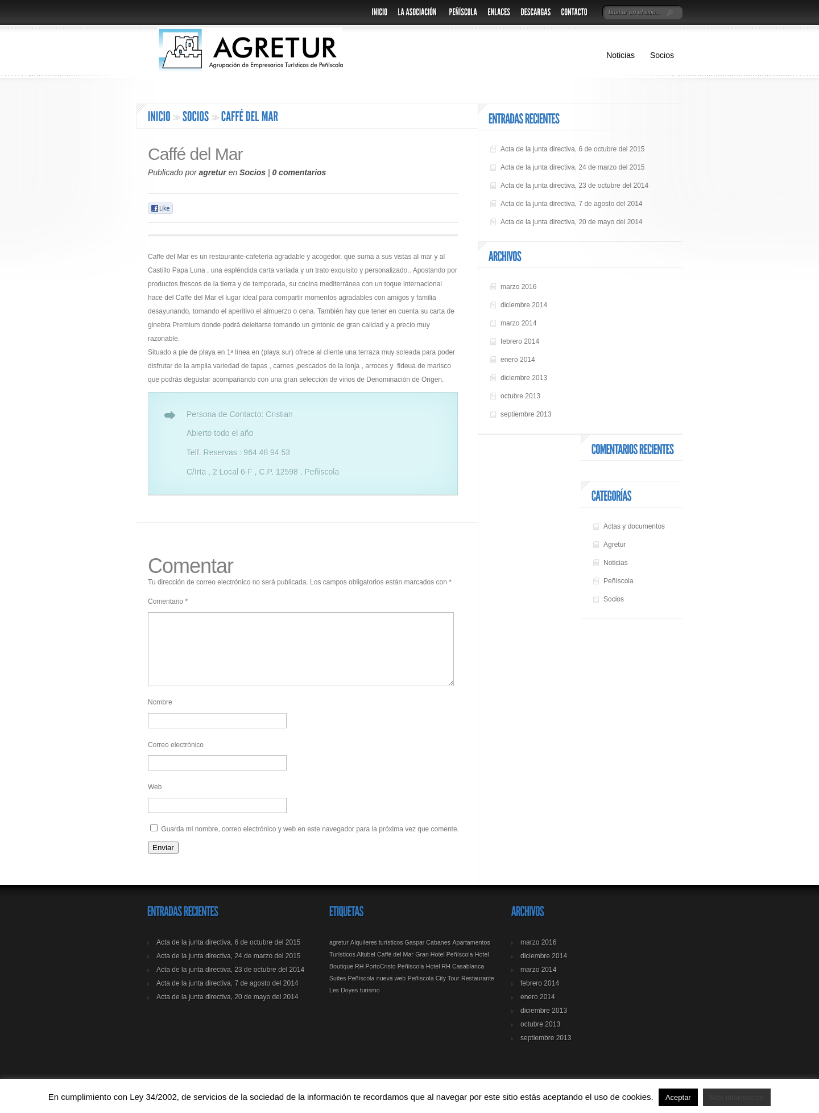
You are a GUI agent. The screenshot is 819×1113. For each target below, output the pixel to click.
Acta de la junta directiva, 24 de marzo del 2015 (572, 167)
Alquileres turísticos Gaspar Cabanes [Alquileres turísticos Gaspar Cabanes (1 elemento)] (400, 956)
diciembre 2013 (523, 378)
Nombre (160, 716)
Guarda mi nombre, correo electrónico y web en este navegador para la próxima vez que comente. (310, 843)
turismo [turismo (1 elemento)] (370, 1003)
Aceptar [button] (678, 1097)
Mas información (737, 1097)
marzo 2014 (518, 323)
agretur (212, 172)
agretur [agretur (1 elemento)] (339, 956)
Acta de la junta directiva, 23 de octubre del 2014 (574, 185)
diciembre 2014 (523, 305)
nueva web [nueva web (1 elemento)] (391, 991)
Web (155, 801)
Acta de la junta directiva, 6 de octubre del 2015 (572, 149)
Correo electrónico (176, 758)
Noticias (620, 55)
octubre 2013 (520, 396)
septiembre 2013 (525, 414)
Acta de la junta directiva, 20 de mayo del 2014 (571, 222)
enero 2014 (517, 360)
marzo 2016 (518, 287)
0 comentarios (299, 172)
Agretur (614, 545)
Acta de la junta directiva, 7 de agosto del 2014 (571, 204)
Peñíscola (618, 581)
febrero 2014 (519, 341)
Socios (662, 55)
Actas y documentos (634, 526)
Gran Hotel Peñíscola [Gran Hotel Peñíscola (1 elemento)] (444, 967)
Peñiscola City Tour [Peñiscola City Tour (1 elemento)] (434, 991)
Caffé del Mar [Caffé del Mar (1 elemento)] (395, 967)
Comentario (168, 601)
